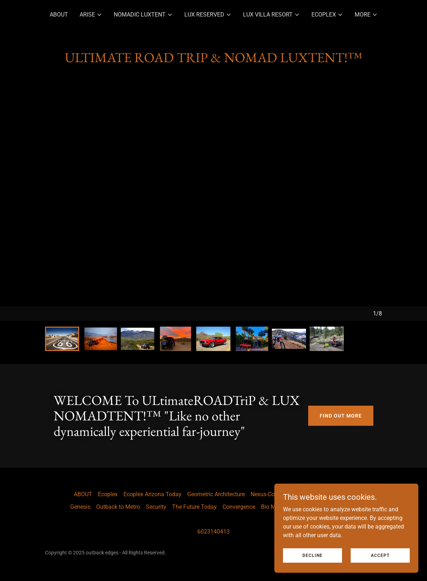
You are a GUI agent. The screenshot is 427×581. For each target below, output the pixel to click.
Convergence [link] (239, 506)
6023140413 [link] (213, 531)
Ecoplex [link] (108, 494)
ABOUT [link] (59, 14)
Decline (312, 555)
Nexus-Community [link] (274, 494)
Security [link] (156, 506)
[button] (91, 14)
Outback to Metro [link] (118, 506)
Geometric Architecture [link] (216, 494)
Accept (380, 555)
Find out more (341, 416)
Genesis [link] (80, 506)
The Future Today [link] (194, 506)
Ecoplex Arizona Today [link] (152, 494)
